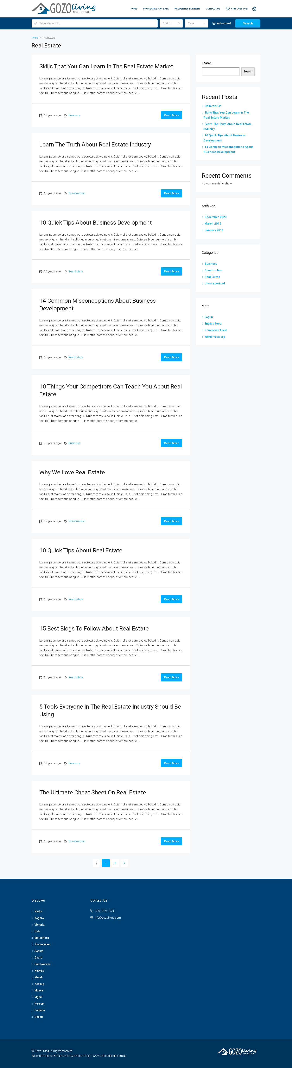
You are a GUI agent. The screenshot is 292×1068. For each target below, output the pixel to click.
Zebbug (39, 983)
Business (74, 115)
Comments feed (216, 330)
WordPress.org (215, 336)
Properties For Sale (156, 8)
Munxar (39, 990)
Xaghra (39, 918)
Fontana (40, 1010)
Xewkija (39, 970)
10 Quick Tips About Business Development (95, 222)
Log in (209, 317)
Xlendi (39, 977)
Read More (171, 115)
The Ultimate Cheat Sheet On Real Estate (92, 792)
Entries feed (213, 323)
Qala (37, 931)
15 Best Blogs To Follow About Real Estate (94, 628)
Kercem (40, 1003)
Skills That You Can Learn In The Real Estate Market (106, 66)
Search (248, 23)
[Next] (124, 863)
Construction (76, 193)
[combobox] (171, 23)
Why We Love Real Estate (72, 472)
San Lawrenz (43, 964)
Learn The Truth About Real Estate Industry (95, 144)
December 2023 (216, 217)
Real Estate (75, 271)
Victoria (40, 924)
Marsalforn (42, 937)
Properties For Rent (187, 8)
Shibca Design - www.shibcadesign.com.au (100, 1055)
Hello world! (213, 106)
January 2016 (214, 230)
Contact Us (213, 8)
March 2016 (213, 223)
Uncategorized (215, 283)
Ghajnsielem (43, 944)
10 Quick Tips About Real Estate (80, 550)
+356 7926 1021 (237, 8)
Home (134, 8)
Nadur (38, 911)
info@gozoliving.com (107, 917)
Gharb (38, 957)
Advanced (222, 23)
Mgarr (38, 997)
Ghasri (39, 1016)
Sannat (39, 951)
